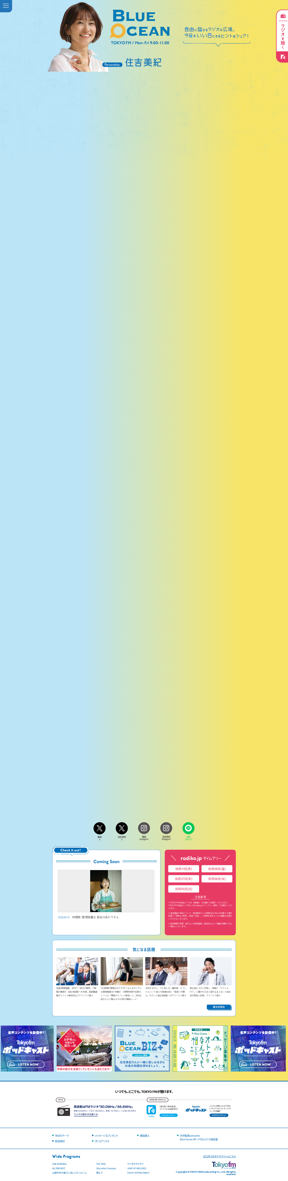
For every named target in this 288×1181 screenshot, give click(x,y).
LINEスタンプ (188, 836)
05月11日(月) (183, 868)
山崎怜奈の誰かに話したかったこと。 (69, 1172)
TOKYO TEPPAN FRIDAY (138, 1172)
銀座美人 (145, 1135)
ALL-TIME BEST (58, 1168)
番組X (99, 837)
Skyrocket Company (106, 1168)
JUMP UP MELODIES (136, 1168)
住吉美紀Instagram (166, 836)
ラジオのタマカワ (135, 1164)
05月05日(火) (183, 888)
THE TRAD (101, 1164)
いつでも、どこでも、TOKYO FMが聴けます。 (144, 1091)
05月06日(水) (217, 878)
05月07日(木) (183, 878)
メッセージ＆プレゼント (106, 1135)
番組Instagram (144, 836)
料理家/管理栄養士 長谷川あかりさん (106, 894)
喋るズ (99, 1172)
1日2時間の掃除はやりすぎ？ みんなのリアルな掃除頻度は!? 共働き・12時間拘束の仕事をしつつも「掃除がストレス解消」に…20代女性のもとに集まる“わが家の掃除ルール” (122, 992)
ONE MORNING (59, 1164)
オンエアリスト (102, 1141)
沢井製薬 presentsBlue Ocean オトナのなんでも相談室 (199, 1137)
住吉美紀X (122, 837)
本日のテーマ (62, 1135)
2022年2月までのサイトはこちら (219, 1156)
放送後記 (60, 1141)
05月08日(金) (217, 868)
